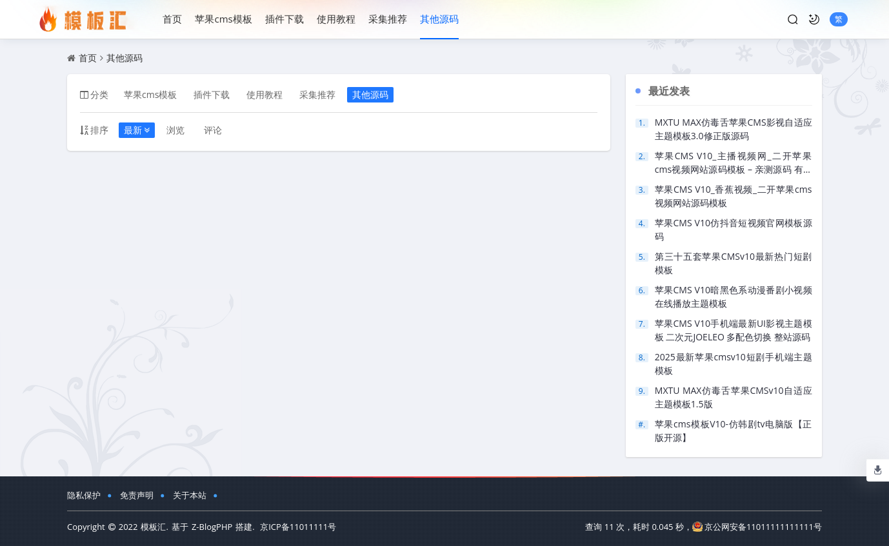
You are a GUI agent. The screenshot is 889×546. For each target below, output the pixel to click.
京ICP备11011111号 (298, 526)
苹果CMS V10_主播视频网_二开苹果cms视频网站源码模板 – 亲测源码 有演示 (733, 163)
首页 (172, 18)
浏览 (175, 130)
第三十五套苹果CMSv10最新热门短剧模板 (733, 263)
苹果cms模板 (223, 18)
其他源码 (439, 18)
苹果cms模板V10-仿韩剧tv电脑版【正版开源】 (733, 431)
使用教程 (336, 18)
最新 (137, 130)
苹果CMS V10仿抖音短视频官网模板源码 (733, 229)
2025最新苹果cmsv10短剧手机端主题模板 (733, 363)
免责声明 (137, 495)
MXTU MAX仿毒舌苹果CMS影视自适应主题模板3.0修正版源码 (733, 129)
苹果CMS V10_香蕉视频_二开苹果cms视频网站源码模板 (733, 196)
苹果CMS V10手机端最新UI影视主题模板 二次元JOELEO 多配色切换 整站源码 (733, 330)
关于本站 (189, 495)
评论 (213, 130)
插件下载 (284, 18)
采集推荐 (387, 18)
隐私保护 (84, 495)
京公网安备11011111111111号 (757, 526)
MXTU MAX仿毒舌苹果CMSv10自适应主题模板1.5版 (733, 397)
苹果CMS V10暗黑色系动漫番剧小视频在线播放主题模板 (733, 296)
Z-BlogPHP (212, 526)
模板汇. (154, 526)
